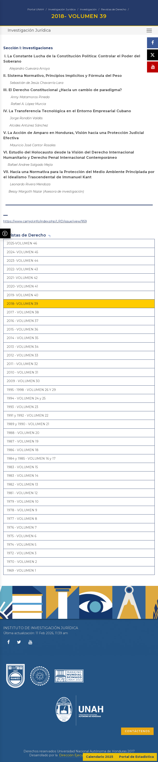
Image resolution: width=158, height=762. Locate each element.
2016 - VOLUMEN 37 (22, 321)
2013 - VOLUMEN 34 (22, 347)
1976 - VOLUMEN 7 (22, 527)
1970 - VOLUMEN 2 (22, 562)
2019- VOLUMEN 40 (22, 295)
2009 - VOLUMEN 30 (23, 381)
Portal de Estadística (136, 757)
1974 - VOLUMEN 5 (21, 545)
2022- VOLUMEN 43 (22, 269)
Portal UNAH (35, 9)
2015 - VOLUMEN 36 (22, 329)
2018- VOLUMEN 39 (22, 304)
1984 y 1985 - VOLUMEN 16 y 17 (31, 458)
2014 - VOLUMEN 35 (22, 338)
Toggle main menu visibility (150, 32)
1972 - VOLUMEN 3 (21, 553)
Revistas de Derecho (113, 9)
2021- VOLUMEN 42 (22, 278)
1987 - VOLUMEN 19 (22, 441)
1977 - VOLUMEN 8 (22, 519)
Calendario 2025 (99, 757)
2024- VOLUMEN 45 (22, 252)
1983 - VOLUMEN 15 (22, 467)
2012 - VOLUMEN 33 (22, 355)
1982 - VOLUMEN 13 (22, 484)
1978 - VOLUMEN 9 (22, 510)
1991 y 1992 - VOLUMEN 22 (27, 415)
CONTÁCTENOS (137, 731)
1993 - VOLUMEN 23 (22, 407)
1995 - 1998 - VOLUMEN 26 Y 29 (31, 390)
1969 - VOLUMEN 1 (21, 570)
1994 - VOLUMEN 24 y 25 (26, 398)
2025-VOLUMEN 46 (22, 243)
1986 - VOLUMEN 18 (22, 450)
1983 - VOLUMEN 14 (22, 476)
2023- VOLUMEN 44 (22, 261)
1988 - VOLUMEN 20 (23, 433)
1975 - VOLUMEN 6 (21, 536)
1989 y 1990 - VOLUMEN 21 (28, 424)
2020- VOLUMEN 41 (22, 286)
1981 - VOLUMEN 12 (22, 493)
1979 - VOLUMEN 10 (22, 502)
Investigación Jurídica (62, 9)
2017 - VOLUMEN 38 (23, 312)
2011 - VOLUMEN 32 (22, 364)
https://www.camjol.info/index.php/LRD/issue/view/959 (45, 221)
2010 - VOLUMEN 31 (22, 372)
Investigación (88, 9)
